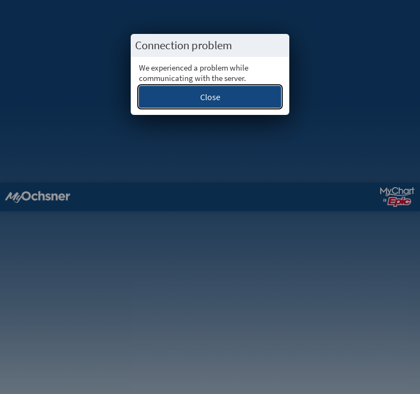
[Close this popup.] (278, 45)
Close (210, 96)
